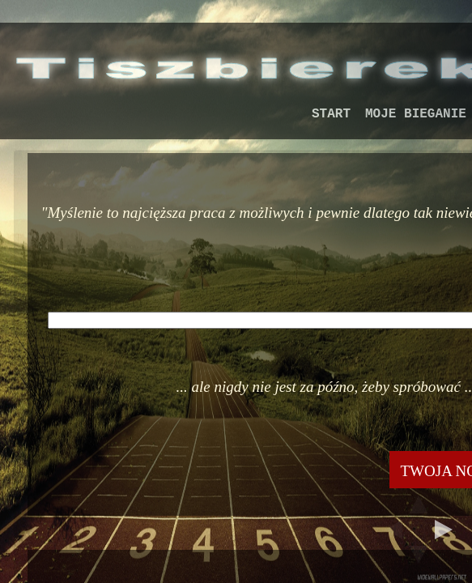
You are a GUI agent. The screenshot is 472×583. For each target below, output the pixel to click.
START (331, 114)
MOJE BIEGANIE (415, 114)
